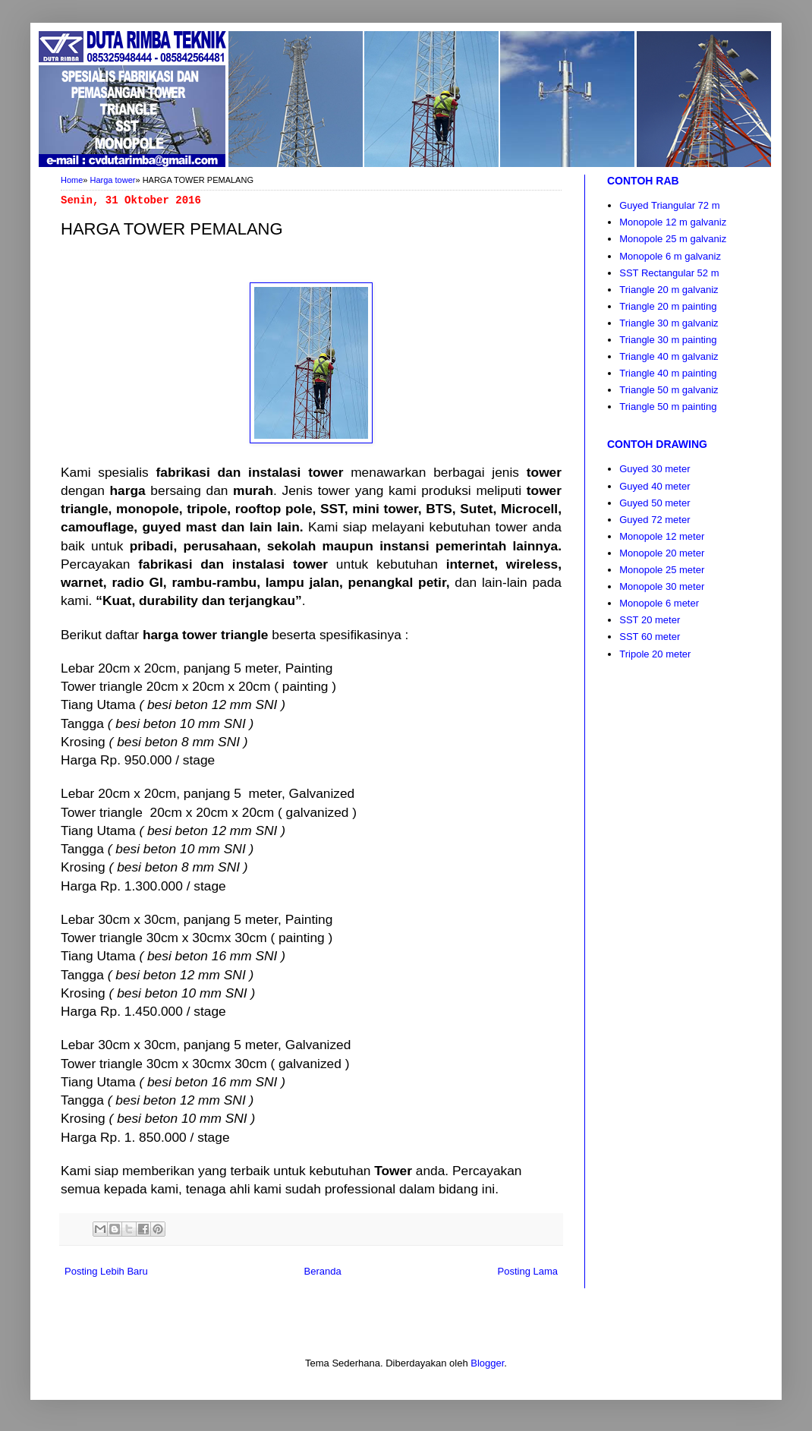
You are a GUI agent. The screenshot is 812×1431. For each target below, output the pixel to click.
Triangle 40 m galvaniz (668, 356)
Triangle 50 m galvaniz (668, 390)
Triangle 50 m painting (667, 406)
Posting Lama (528, 1271)
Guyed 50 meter (654, 503)
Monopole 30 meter (661, 586)
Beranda (322, 1271)
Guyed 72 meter (654, 519)
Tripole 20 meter (655, 654)
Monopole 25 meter (661, 569)
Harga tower (113, 179)
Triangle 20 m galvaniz (668, 289)
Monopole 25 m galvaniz (672, 238)
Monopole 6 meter (659, 603)
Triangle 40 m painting (667, 373)
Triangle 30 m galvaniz (668, 323)
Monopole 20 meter (661, 553)
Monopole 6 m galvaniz (670, 256)
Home (72, 179)
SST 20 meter (649, 620)
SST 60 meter (649, 636)
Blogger (487, 1363)
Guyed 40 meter (654, 486)
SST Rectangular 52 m (669, 273)
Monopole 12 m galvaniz (672, 222)
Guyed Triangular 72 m (669, 205)
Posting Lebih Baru (106, 1271)
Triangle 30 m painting (667, 339)
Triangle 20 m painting (667, 306)
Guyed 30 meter (654, 468)
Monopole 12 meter (661, 536)
